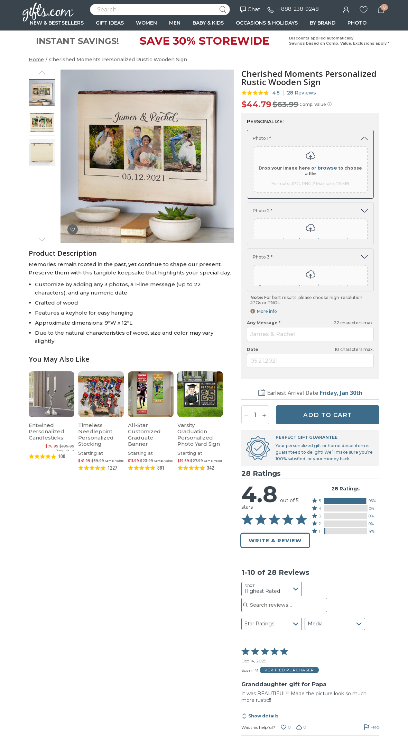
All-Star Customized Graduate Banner (144, 434)
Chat (250, 9)
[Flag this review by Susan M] (371, 675)
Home (36, 59)
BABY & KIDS (208, 23)
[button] (346, 449)
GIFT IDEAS (110, 23)
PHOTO (357, 23)
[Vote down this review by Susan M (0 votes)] (301, 675)
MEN (174, 23)
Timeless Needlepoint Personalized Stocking (96, 434)
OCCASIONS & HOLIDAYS (267, 23)
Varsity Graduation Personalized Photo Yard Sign (198, 434)
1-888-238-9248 (298, 9)
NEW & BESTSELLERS (57, 23)
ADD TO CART (327, 363)
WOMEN (146, 23)
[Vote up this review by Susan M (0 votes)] (286, 675)
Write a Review (275, 488)
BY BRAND (322, 23)
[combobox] (271, 537)
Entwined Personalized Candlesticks (46, 431)
